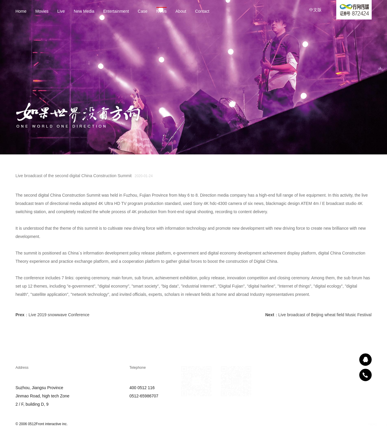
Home (20, 11)
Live (61, 11)
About (180, 11)
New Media (83, 11)
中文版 (315, 9)
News (161, 11)
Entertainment (115, 11)
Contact (202, 11)
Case (142, 11)
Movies (41, 11)
